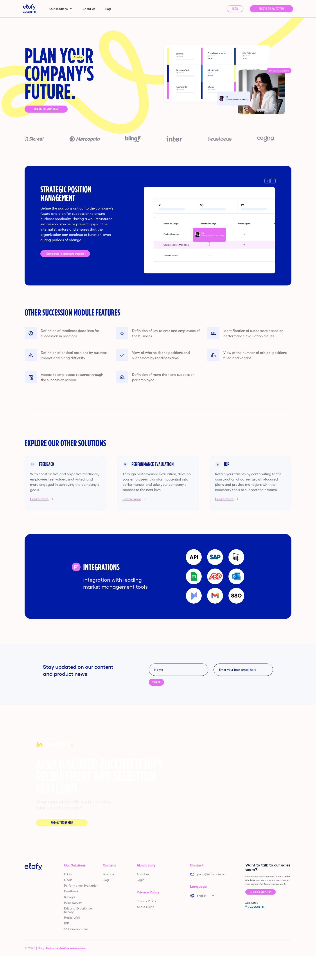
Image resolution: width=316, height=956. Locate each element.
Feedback (71, 891)
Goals (68, 880)
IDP (66, 923)
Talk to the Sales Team (46, 109)
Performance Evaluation (81, 885)
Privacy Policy (148, 892)
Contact (196, 865)
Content (109, 865)
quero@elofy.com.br (210, 874)
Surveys (69, 897)
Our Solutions (75, 865)
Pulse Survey (73, 902)
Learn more (39, 499)
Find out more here (62, 823)
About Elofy (146, 865)
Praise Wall (72, 917)
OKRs (68, 874)
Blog (108, 9)
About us (89, 9)
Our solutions (58, 9)
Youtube (108, 874)
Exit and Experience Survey (78, 910)
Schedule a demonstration (65, 253)
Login (235, 9)
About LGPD (145, 907)
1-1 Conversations (76, 929)
